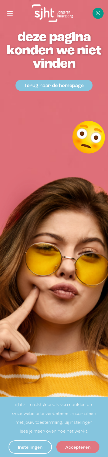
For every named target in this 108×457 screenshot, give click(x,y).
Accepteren (78, 447)
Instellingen (30, 447)
